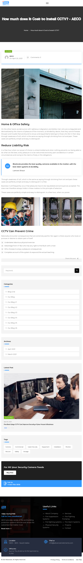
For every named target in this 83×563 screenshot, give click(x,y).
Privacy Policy (55, 560)
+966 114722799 (8, 514)
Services (68, 514)
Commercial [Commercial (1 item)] (19, 447)
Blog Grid (11, 292)
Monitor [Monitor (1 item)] (68, 447)
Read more (6, 529)
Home (26, 30)
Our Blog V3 (12, 313)
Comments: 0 (33, 57)
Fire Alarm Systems (72, 522)
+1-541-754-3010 (13, 485)
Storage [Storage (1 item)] (25, 452)
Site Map (79, 560)
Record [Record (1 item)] (8, 452)
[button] (5, 428)
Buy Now (10, 473)
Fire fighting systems (53, 522)
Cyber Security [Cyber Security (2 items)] (32, 447)
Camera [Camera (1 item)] (8, 447)
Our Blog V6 (12, 328)
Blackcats (9, 560)
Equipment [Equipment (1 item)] (45, 447)
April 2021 (11, 349)
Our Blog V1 (12, 302)
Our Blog (11, 297)
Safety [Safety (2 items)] (17, 452)
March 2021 (12, 355)
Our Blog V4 (12, 318)
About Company (51, 514)
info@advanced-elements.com (61, 543)
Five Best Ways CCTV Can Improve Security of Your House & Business (28, 425)
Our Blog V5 (12, 323)
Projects (68, 525)
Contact (68, 528)
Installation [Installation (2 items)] (57, 447)
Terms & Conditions (68, 560)
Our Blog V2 (12, 308)
